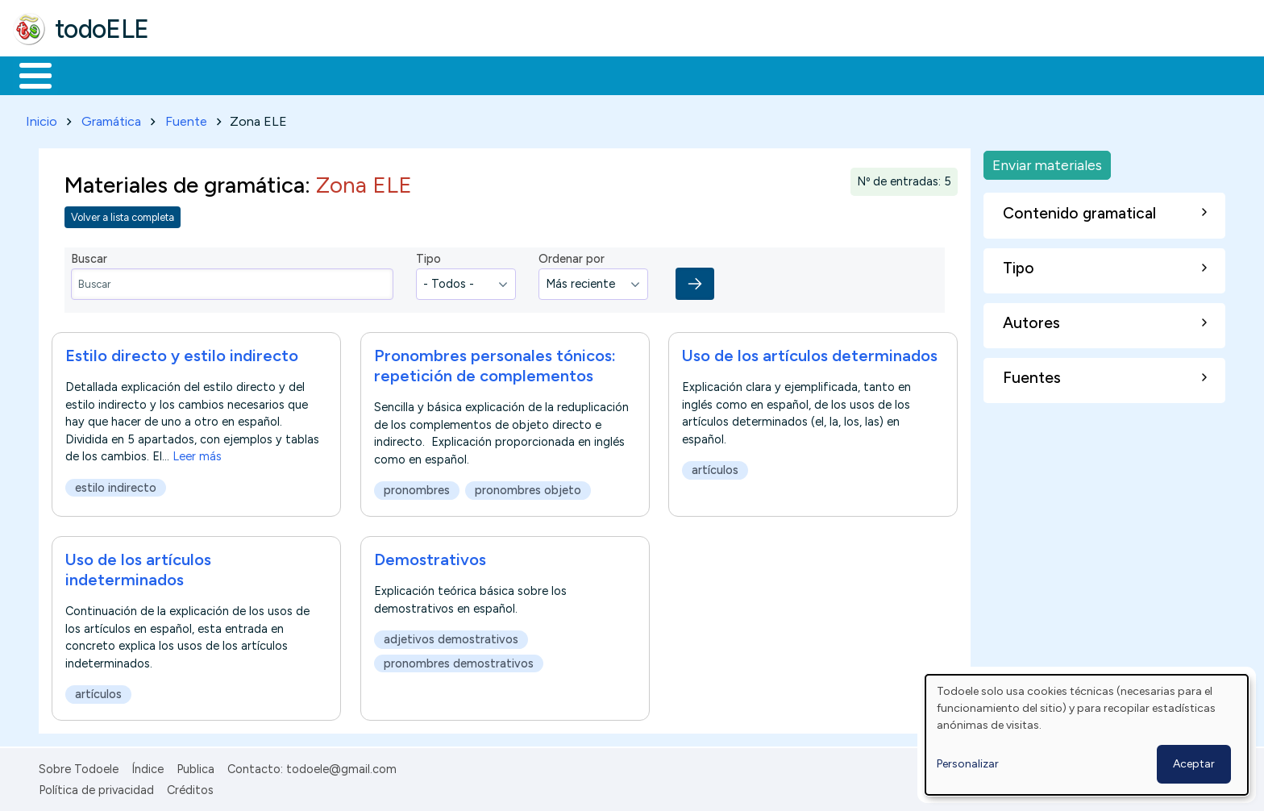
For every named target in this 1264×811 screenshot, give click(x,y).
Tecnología (482, 74)
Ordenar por (571, 256)
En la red (381, 74)
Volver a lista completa (122, 214)
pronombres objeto (528, 487)
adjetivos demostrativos (451, 637)
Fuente (186, 118)
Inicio (27, 74)
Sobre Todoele (78, 766)
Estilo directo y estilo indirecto (181, 353)
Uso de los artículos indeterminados (138, 567)
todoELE (102, 29)
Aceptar (1194, 764)
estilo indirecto (115, 485)
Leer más (197, 454)
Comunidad (589, 74)
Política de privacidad (96, 787)
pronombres (417, 487)
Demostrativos (430, 557)
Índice (147, 766)
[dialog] (1086, 735)
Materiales (90, 74)
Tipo (428, 256)
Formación (194, 74)
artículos (715, 467)
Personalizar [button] (968, 764)
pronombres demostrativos (459, 660)
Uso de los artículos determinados (810, 353)
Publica (195, 766)
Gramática (111, 118)
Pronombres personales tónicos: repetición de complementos (495, 363)
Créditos (190, 787)
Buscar (662, 74)
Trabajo (290, 74)
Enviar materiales (1047, 161)
